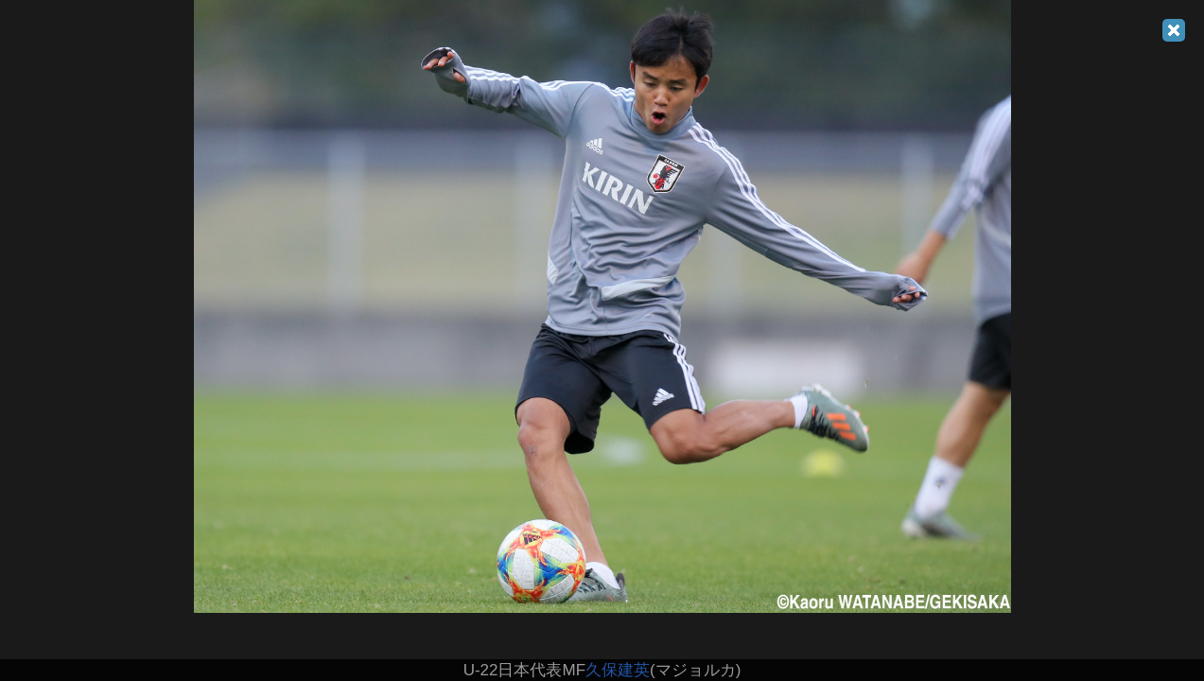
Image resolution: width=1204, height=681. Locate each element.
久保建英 (617, 670)
